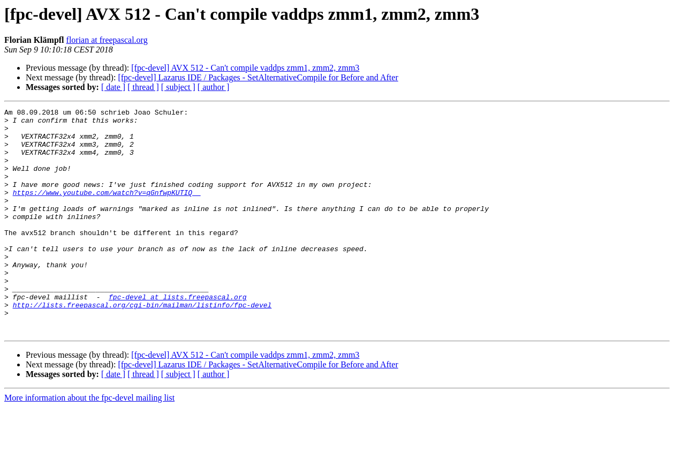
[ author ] (214, 87)
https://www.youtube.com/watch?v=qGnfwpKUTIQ (107, 210)
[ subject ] (178, 87)
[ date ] (113, 87)
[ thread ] (143, 87)
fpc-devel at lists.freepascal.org (177, 335)
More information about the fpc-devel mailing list (89, 442)
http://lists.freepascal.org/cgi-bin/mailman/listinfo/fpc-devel (142, 345)
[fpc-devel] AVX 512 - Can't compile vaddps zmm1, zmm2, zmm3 (245, 67)
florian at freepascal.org (107, 39)
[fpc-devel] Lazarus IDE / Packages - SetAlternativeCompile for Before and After (258, 77)
